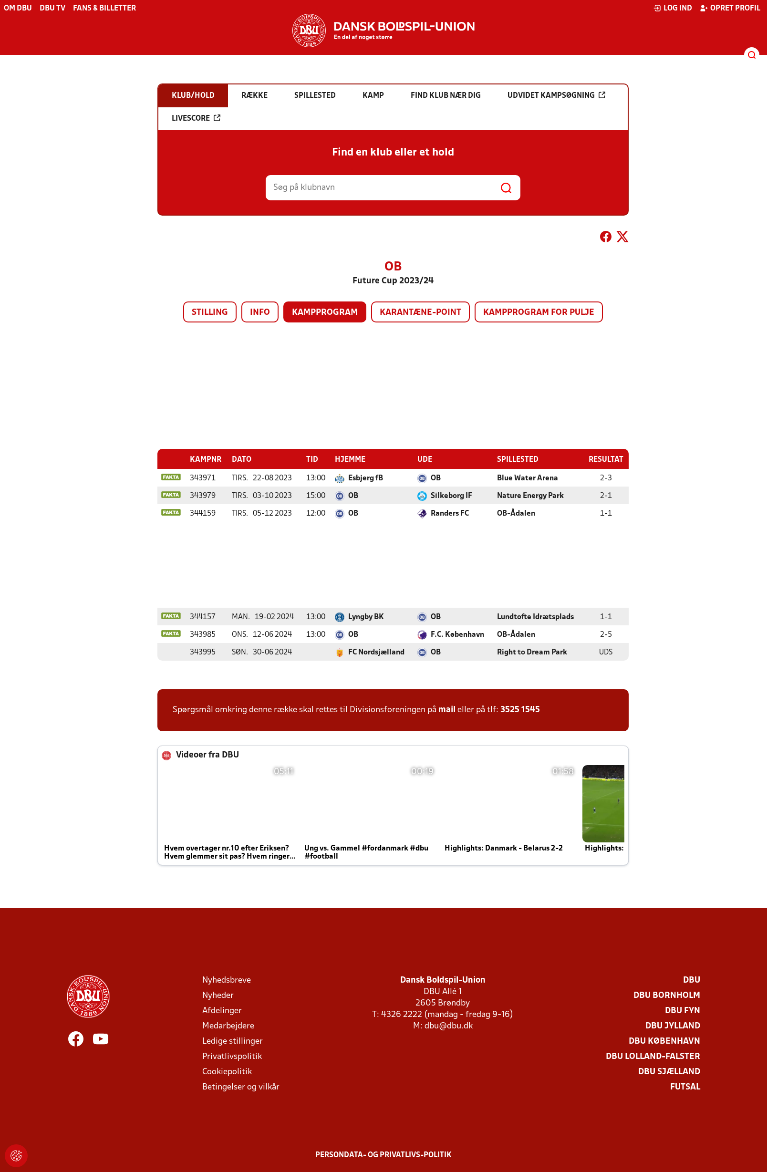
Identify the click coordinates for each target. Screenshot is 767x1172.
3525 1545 (520, 709)
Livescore (196, 118)
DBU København (664, 1041)
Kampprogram (325, 313)
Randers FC (450, 513)
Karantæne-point (420, 313)
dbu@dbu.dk (449, 1026)
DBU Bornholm (666, 995)
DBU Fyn (682, 1010)
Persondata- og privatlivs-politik (383, 1154)
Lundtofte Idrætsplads (535, 616)
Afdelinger (222, 1010)
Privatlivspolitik (232, 1056)
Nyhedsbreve (226, 980)
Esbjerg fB (365, 478)
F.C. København (457, 634)
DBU (691, 980)
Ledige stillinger (232, 1041)
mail (447, 709)
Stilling (210, 313)
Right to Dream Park (532, 652)
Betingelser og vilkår (241, 1087)
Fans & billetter (104, 8)
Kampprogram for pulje (538, 313)
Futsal (685, 1087)
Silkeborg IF (451, 495)
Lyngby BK (366, 616)
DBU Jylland (672, 1026)
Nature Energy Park (530, 495)
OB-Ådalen (516, 513)
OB (436, 478)
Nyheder (218, 995)
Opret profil (730, 8)
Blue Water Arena (527, 478)
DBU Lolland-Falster (653, 1056)
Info (260, 313)
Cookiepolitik (227, 1072)
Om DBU (18, 8)
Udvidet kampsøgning (556, 95)
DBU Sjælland (669, 1072)
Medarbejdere (228, 1026)
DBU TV (52, 8)
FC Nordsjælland (376, 652)
